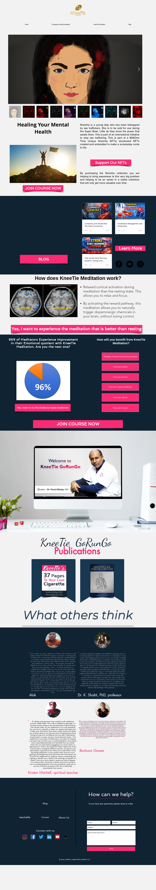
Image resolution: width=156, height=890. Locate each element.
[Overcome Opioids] (120, 397)
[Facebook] (119, 264)
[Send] (111, 849)
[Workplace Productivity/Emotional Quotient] (120, 357)
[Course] (45, 817)
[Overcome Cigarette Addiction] (120, 387)
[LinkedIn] (49, 837)
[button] (63, 817)
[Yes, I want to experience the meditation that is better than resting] (76, 329)
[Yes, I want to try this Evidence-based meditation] (43, 408)
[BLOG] (44, 259)
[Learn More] (130, 248)
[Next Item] (139, 69)
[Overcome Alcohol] (120, 377)
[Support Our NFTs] (110, 163)
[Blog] (45, 803)
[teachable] (24, 817)
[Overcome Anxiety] (120, 367)
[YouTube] (129, 264)
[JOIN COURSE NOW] (78, 424)
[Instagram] (140, 264)
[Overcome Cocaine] (120, 408)
